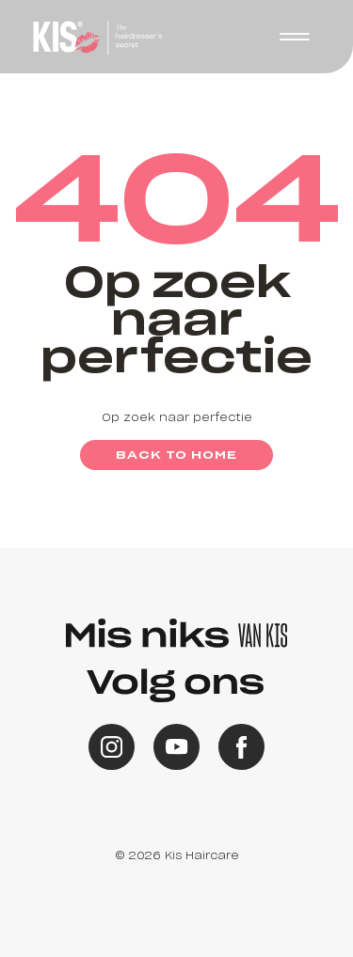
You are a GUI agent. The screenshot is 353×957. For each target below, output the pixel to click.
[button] (295, 36)
